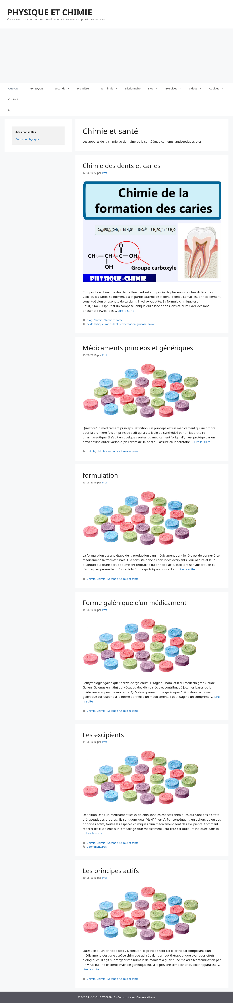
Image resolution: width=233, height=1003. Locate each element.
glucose (142, 324)
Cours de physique (27, 139)
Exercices (175, 88)
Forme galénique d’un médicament (135, 602)
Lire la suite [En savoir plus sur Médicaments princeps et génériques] (202, 442)
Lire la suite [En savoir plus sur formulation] (186, 569)
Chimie (98, 320)
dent (115, 324)
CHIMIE (17, 88)
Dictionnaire (133, 88)
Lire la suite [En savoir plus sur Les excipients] (94, 833)
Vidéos (197, 88)
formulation (100, 475)
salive (151, 324)
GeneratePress (145, 997)
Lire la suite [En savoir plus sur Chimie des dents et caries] (126, 311)
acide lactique (95, 324)
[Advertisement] (116, 55)
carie (108, 324)
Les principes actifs (111, 870)
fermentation (127, 324)
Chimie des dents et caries (122, 165)
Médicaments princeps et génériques (138, 348)
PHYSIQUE (40, 88)
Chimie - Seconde (107, 451)
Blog (155, 88)
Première (87, 88)
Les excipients (103, 734)
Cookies (218, 88)
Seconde (64, 88)
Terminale (111, 88)
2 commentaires (97, 846)
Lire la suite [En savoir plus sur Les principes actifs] (91, 969)
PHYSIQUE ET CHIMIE (49, 12)
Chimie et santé (113, 320)
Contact (13, 99)
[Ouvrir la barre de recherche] (10, 110)
